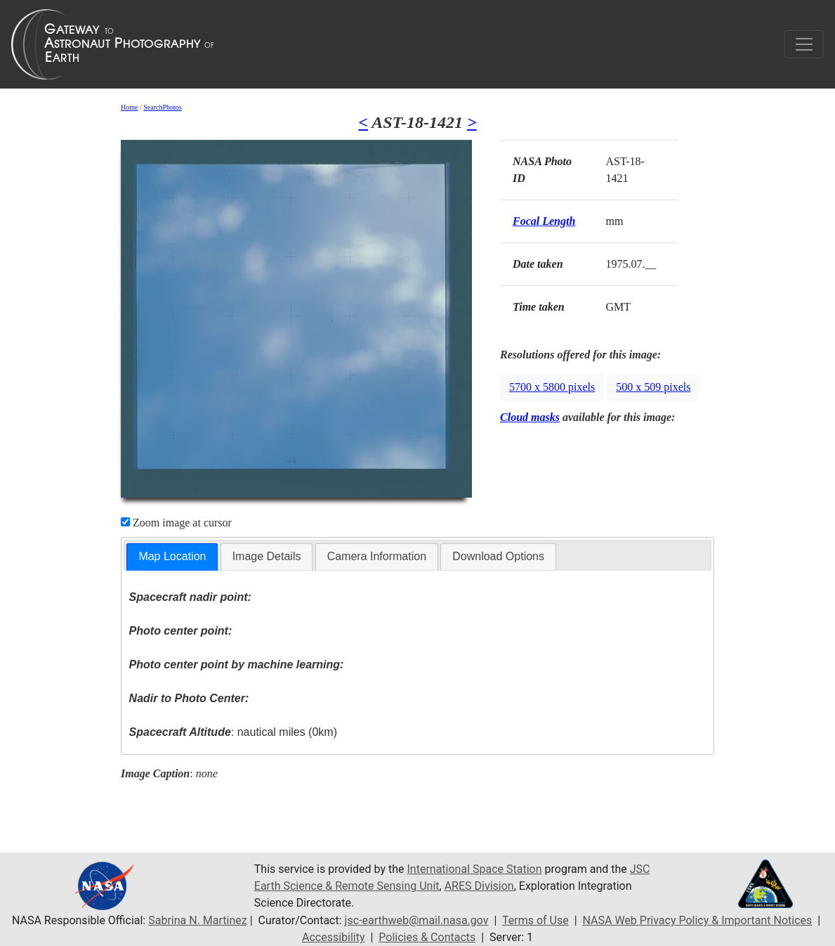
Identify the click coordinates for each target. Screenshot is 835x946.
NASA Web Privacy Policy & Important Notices (698, 920)
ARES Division (479, 886)
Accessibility (333, 937)
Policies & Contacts (427, 937)
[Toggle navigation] (804, 44)
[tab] (172, 557)
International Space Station (474, 869)
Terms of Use (535, 920)
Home (129, 107)
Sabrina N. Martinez (197, 920)
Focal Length (544, 221)
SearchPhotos (162, 107)
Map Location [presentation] (172, 556)
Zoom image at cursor (176, 523)
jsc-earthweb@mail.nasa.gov (417, 920)
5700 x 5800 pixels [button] (552, 387)
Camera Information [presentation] (376, 556)
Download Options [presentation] (498, 556)
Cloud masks (530, 417)
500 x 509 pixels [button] (653, 387)
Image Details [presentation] (266, 556)
